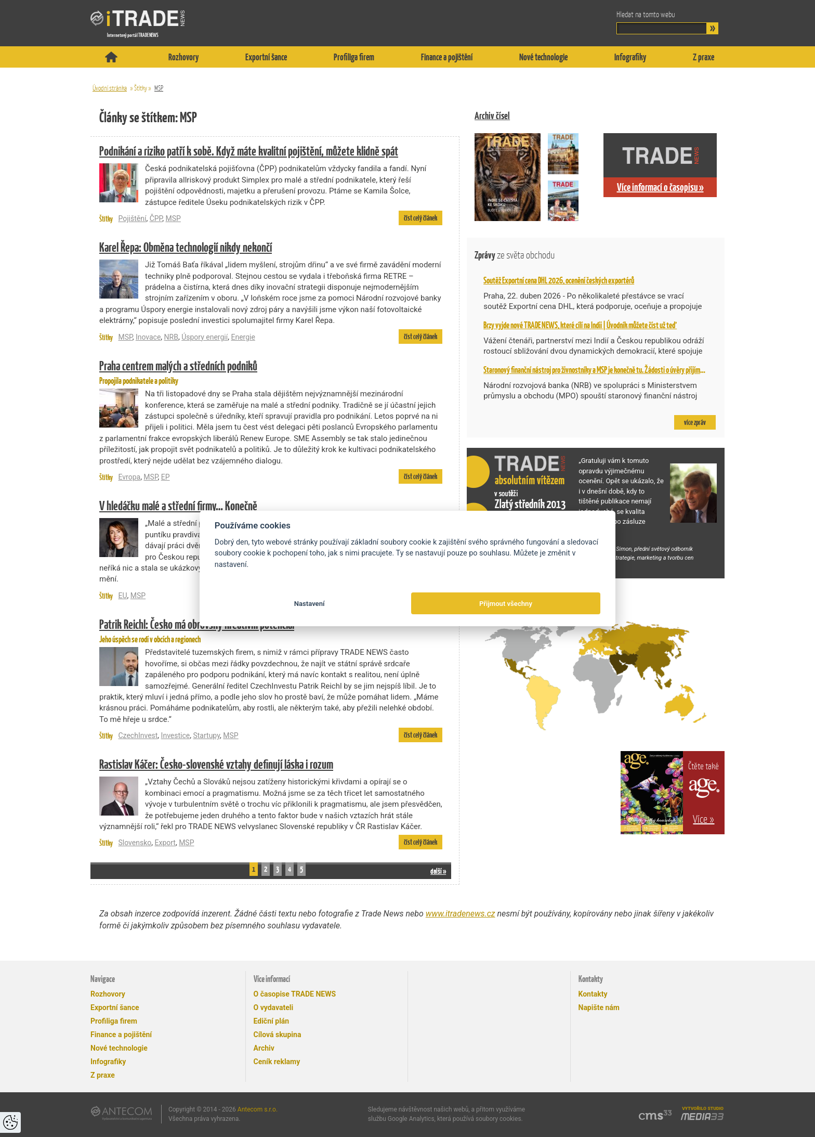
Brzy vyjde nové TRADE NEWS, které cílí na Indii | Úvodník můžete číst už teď (580, 325)
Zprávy (515, 255)
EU (122, 595)
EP (165, 477)
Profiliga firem (354, 57)
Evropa (129, 477)
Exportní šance (266, 57)
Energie (243, 337)
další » (438, 871)
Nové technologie (543, 57)
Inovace (148, 337)
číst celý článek (420, 218)
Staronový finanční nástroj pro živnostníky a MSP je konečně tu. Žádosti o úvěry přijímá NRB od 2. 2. (608, 370)
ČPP (156, 218)
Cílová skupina (277, 1034)
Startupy (206, 735)
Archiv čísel (492, 115)
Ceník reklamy (277, 1061)
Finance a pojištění (446, 57)
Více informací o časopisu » (660, 187)
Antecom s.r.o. (258, 1109)
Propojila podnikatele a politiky (270, 371)
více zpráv (695, 422)
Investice (175, 735)
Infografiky (630, 57)
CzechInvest (137, 735)
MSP (158, 88)
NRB (171, 337)
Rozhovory (183, 57)
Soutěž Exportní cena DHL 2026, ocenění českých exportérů (558, 280)
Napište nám (599, 1007)
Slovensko (134, 842)
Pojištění (132, 218)
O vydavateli (274, 1007)
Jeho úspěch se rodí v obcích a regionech (270, 629)
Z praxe (703, 57)
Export (164, 842)
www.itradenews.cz (460, 914)
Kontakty (593, 994)
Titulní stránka (111, 57)
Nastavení (309, 604)
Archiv (264, 1048)
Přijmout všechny (505, 604)
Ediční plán (272, 1021)
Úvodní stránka (110, 88)
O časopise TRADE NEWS (295, 994)
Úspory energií (204, 337)
